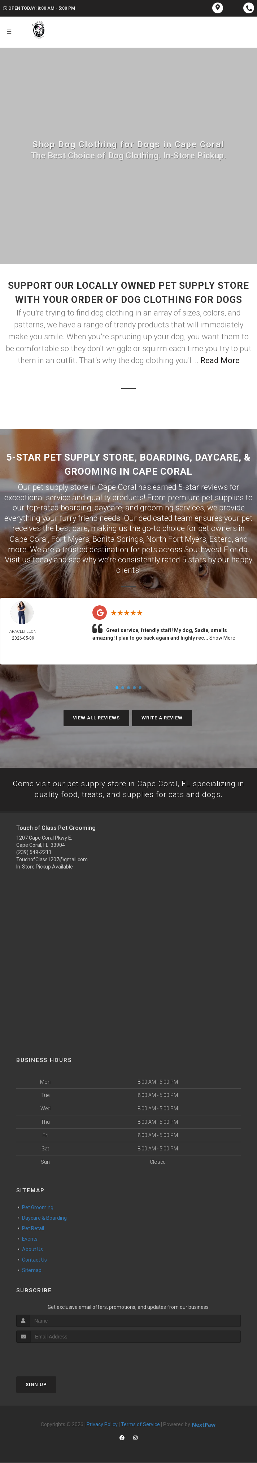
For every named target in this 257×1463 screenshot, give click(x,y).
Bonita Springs (117, 538)
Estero (220, 538)
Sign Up (36, 1385)
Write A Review (162, 717)
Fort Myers (70, 538)
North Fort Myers (176, 538)
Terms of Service (140, 1425)
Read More (220, 360)
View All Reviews (96, 717)
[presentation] (54, 1357)
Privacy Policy (102, 1425)
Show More (222, 637)
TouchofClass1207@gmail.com (52, 860)
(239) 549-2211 (34, 852)
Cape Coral (28, 538)
